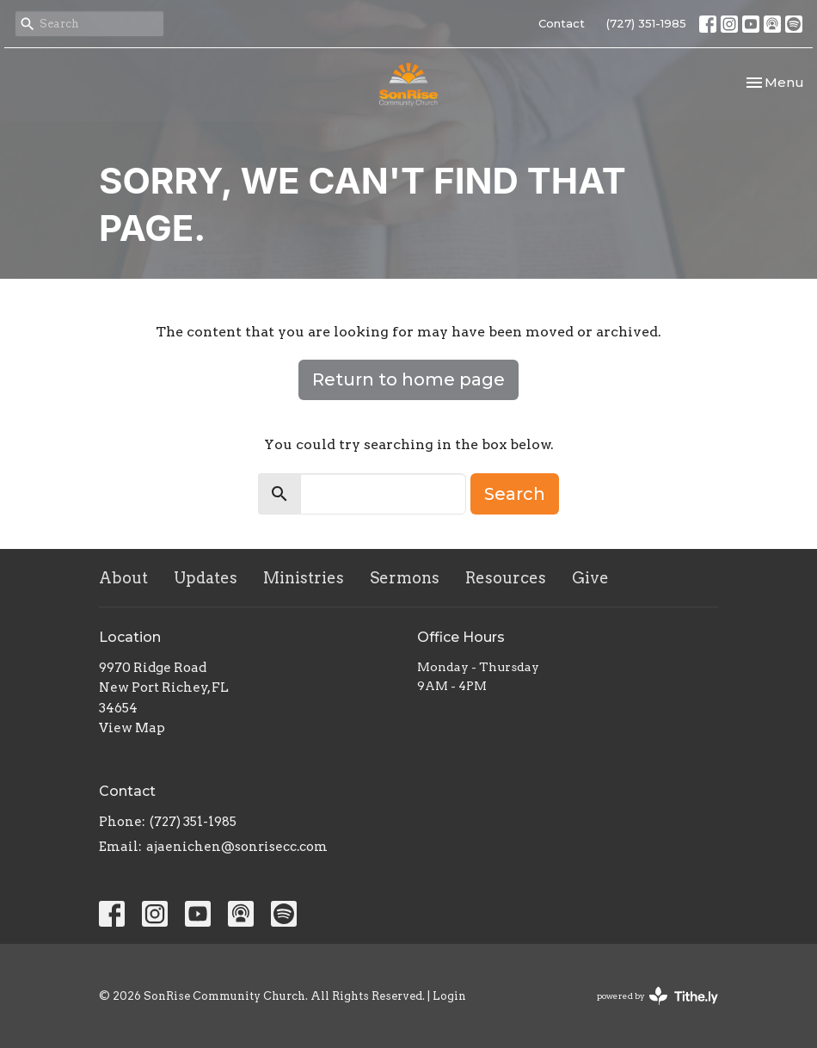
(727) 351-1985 (646, 23)
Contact (561, 23)
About (123, 578)
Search (514, 494)
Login (449, 995)
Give (590, 578)
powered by (657, 996)
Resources (505, 578)
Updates (205, 578)
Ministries (303, 578)
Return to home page (408, 379)
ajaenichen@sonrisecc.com (237, 846)
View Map (132, 728)
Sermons (404, 578)
